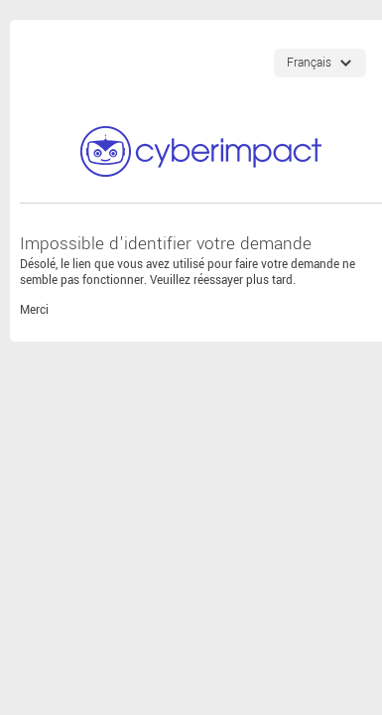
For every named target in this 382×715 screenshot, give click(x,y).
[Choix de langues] (320, 63)
